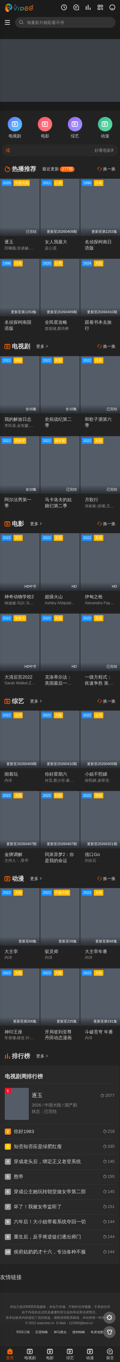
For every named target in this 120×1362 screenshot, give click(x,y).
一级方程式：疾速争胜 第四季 (99, 683)
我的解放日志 (17, 419)
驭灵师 (51, 951)
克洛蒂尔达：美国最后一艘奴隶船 (58, 683)
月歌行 (91, 499)
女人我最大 (56, 241)
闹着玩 (11, 774)
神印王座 (13, 1031)
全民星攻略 (56, 322)
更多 (42, 346)
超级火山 (54, 596)
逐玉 (8, 241)
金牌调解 (13, 854)
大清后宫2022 (18, 677)
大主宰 (11, 951)
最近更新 (58, 169)
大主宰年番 (96, 951)
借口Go (92, 854)
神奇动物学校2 (19, 596)
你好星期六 (56, 774)
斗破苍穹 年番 (99, 1031)
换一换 (107, 169)
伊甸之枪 (94, 596)
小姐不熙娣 (96, 774)
